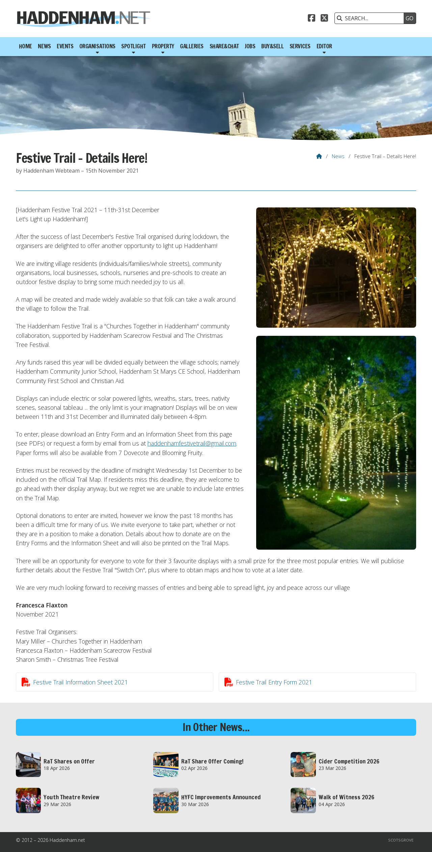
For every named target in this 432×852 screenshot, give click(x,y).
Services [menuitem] (300, 46)
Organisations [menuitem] (97, 46)
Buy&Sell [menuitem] (272, 46)
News (338, 156)
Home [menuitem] (25, 46)
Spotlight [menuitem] (133, 46)
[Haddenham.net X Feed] (324, 19)
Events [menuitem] (65, 46)
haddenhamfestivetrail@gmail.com (191, 443)
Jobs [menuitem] (250, 46)
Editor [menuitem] (324, 46)
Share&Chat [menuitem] (224, 46)
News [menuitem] (44, 46)
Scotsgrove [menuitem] (400, 840)
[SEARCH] (371, 18)
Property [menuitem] (163, 46)
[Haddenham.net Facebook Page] (311, 19)
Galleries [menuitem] (192, 46)
